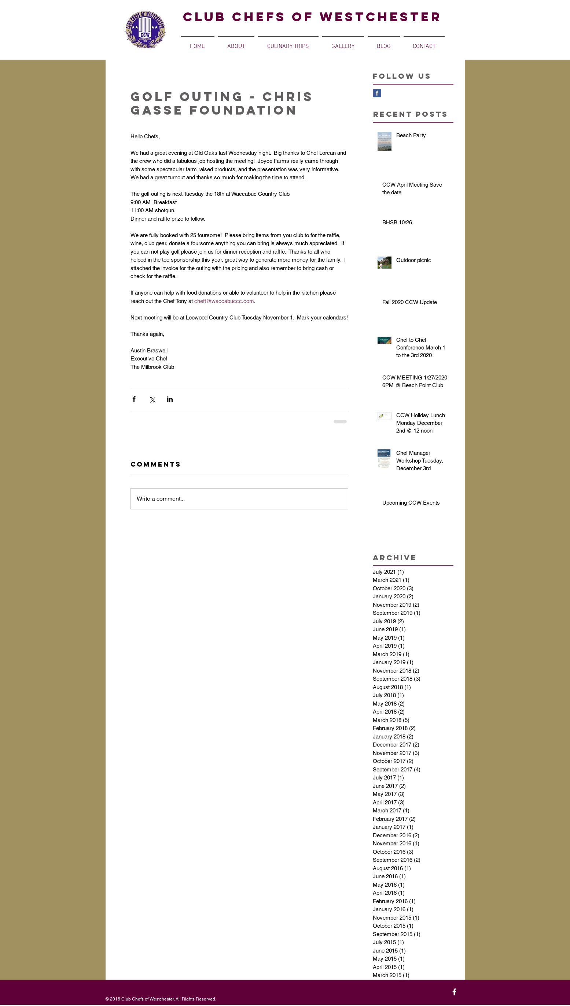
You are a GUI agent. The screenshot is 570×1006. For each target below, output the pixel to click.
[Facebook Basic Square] (377, 93)
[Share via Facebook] (133, 399)
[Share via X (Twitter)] (151, 399)
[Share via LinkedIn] (169, 399)
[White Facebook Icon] (454, 991)
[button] (236, 43)
